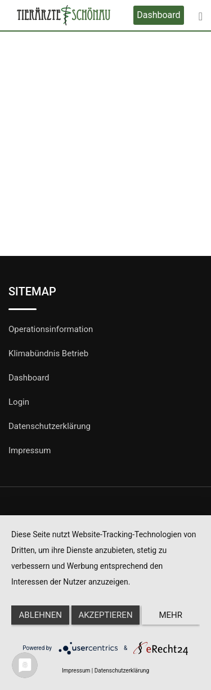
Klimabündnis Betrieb (48, 353)
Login (18, 402)
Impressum (29, 450)
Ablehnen (40, 615)
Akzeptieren (105, 615)
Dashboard (158, 15)
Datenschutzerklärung (49, 426)
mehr (171, 615)
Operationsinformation (50, 329)
